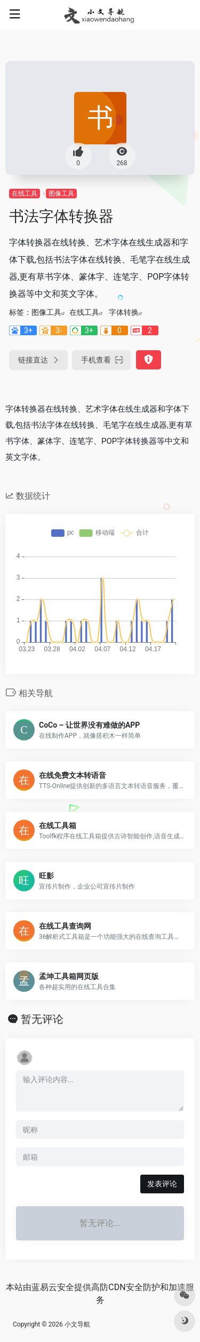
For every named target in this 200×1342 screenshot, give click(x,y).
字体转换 (124, 312)
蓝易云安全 (52, 1287)
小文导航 (77, 1324)
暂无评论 (42, 1019)
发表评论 (162, 1183)
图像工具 (61, 193)
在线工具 (24, 193)
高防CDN (108, 1287)
